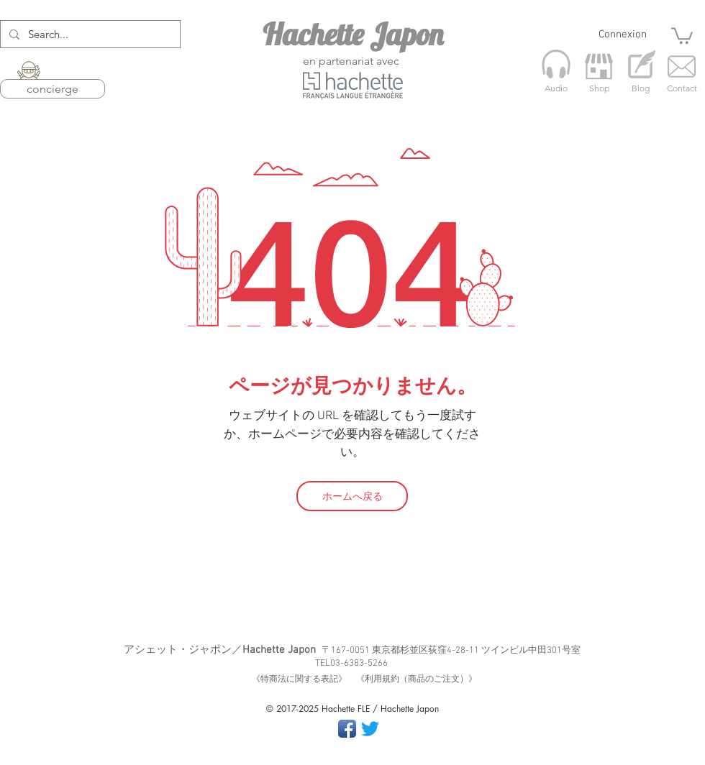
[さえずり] (370, 729)
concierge (52, 89)
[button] (682, 35)
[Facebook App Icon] (347, 729)
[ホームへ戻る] (352, 496)
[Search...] (89, 34)
